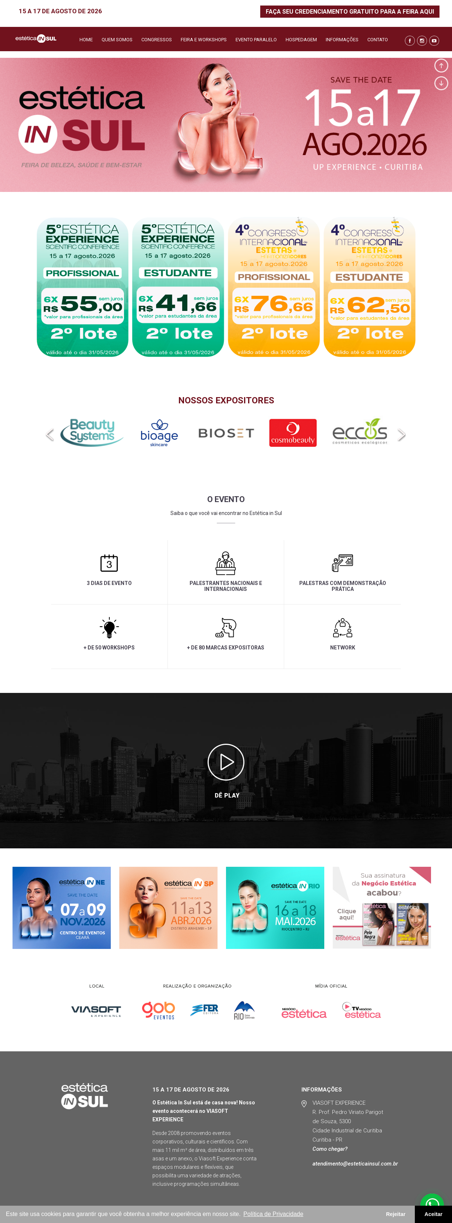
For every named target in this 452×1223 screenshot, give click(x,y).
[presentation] (50, 435)
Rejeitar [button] (396, 1214)
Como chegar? (329, 1149)
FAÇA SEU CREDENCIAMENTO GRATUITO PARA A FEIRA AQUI (350, 11)
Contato (377, 39)
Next (441, 83)
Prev (441, 66)
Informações (342, 39)
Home (86, 39)
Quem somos (117, 39)
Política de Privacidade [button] (273, 1214)
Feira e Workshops (204, 39)
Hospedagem (301, 39)
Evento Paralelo (256, 39)
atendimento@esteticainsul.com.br (355, 1163)
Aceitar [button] (433, 1214)
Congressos (156, 39)
